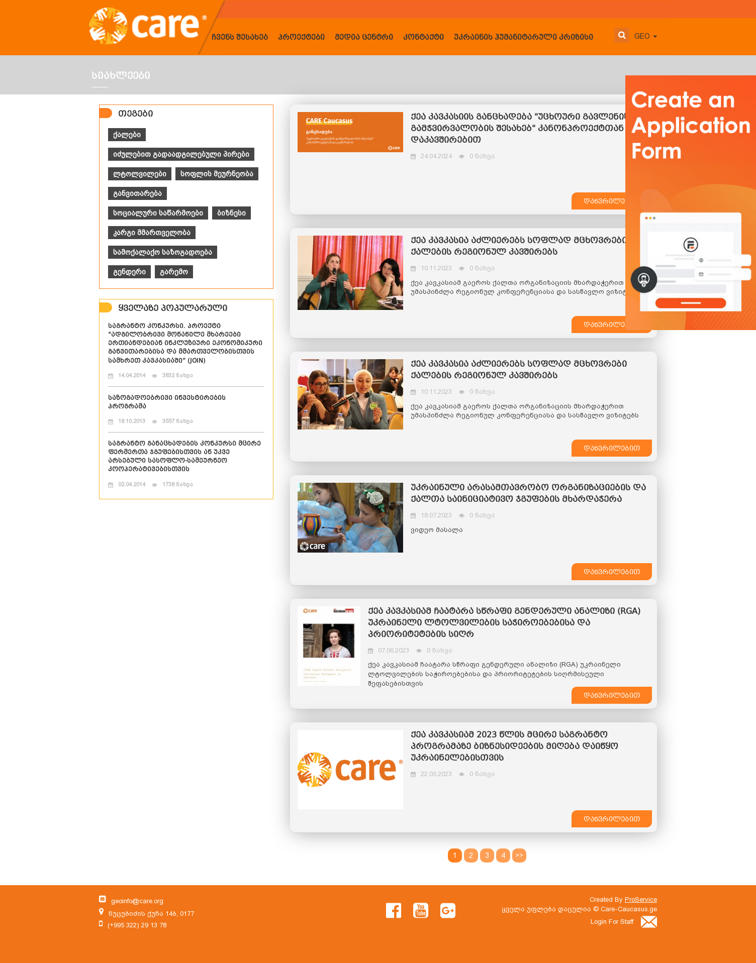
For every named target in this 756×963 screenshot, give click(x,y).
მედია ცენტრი (364, 37)
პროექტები (301, 37)
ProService (641, 899)
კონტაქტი (423, 37)
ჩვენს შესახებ (240, 37)
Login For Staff (624, 921)
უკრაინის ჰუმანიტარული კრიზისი (523, 37)
